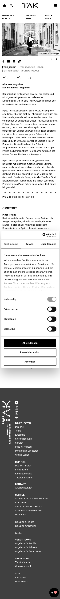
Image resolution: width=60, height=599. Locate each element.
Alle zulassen (30, 343)
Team (18, 431)
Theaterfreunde (23, 562)
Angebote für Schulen (26, 547)
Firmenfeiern (21, 469)
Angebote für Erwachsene (28, 551)
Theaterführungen (24, 477)
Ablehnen (29, 361)
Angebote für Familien (26, 543)
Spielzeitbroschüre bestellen (29, 510)
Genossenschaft (23, 566)
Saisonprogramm (23, 438)
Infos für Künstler (23, 446)
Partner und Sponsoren (26, 450)
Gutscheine (21, 502)
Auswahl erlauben (30, 352)
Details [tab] (29, 244)
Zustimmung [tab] (11, 244)
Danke (18, 533)
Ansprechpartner (23, 487)
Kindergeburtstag (23, 473)
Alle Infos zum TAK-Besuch (28, 506)
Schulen (19, 442)
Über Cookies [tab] (48, 244)
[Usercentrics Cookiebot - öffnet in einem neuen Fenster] (42, 235)
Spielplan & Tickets (24, 522)
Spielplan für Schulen (25, 526)
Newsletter (20, 514)
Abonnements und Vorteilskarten (31, 498)
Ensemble (20, 434)
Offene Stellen (22, 454)
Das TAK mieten (23, 465)
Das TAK (19, 427)
